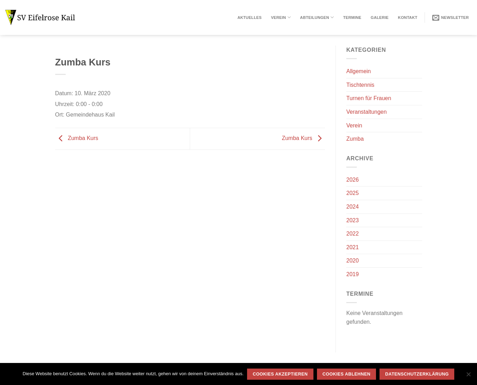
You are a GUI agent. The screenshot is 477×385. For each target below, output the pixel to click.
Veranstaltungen (366, 112)
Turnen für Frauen (368, 98)
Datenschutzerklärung (417, 374)
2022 (352, 234)
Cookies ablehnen (346, 374)
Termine (352, 17)
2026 (352, 180)
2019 (352, 274)
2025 (352, 193)
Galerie (380, 17)
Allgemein (358, 71)
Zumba (355, 139)
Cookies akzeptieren (280, 374)
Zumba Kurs (77, 138)
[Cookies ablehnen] (468, 376)
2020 (352, 261)
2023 (352, 220)
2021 (352, 247)
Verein (280, 17)
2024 (352, 207)
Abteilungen (317, 17)
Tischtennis (360, 85)
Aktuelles (249, 17)
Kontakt (407, 17)
